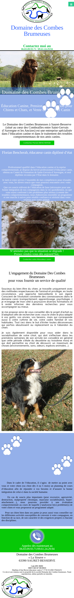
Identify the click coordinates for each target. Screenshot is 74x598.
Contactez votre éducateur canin (37, 259)
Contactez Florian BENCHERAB (37, 143)
